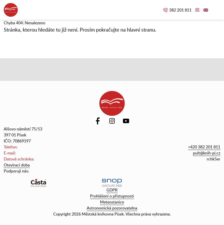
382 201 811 (180, 10)
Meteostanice (112, 202)
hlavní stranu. (141, 29)
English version (206, 10)
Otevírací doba (17, 165)
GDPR (112, 190)
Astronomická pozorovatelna (112, 208)
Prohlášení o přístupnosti (112, 196)
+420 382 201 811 (204, 147)
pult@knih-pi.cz (206, 153)
